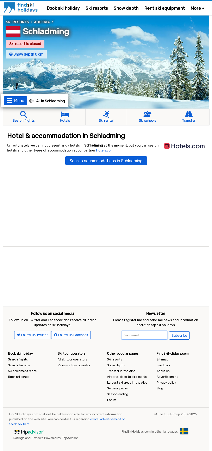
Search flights (18, 359)
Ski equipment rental (22, 371)
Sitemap (162, 359)
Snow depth (126, 8)
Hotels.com (104, 150)
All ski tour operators (72, 359)
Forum (111, 400)
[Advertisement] (106, 276)
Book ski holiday (63, 8)
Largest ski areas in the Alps (127, 382)
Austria (42, 22)
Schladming (46, 31)
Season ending (117, 394)
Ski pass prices (117, 388)
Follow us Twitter (32, 335)
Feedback (163, 365)
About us (163, 371)
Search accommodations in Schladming (106, 160)
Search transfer (19, 365)
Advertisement (167, 377)
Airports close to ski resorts (127, 377)
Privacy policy (166, 382)
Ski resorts (97, 8)
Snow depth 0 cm (26, 54)
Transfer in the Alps (121, 371)
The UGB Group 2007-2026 (177, 414)
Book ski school (19, 377)
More (198, 8)
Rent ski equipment (164, 8)
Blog (160, 388)
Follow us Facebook (71, 335)
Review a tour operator (74, 365)
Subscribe (179, 336)
